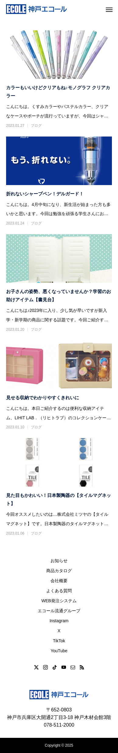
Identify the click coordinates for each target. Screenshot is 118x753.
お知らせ (59, 560)
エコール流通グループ (59, 610)
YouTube (58, 650)
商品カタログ (59, 570)
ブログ (36, 125)
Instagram (59, 620)
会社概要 (59, 580)
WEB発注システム (59, 600)
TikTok (59, 640)
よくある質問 (59, 590)
